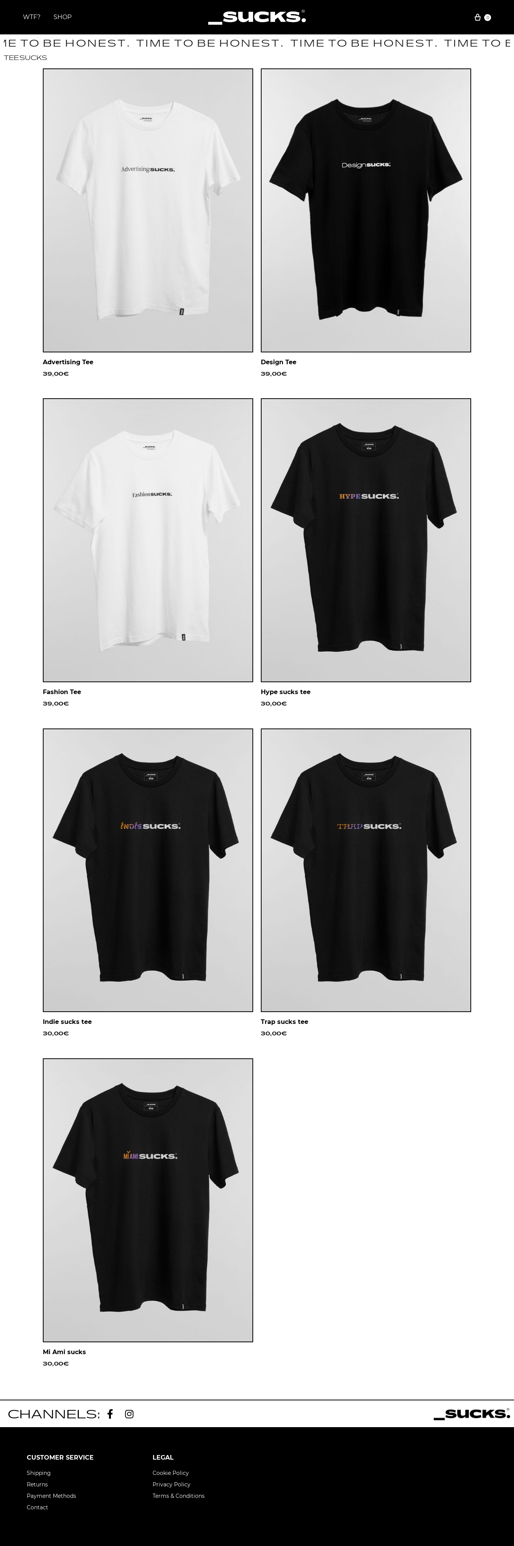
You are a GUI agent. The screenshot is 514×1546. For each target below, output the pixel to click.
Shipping (39, 1473)
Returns (37, 1484)
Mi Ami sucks (64, 1352)
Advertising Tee (68, 362)
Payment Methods (51, 1495)
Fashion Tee (62, 692)
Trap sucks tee (284, 1021)
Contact (37, 1507)
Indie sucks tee (67, 1021)
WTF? (32, 17)
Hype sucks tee (286, 692)
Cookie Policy (171, 1473)
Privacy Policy (171, 1484)
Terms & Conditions (179, 1495)
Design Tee (278, 362)
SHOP (63, 17)
